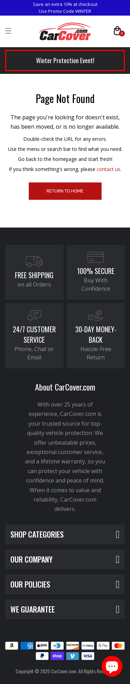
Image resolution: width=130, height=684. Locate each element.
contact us (108, 169)
